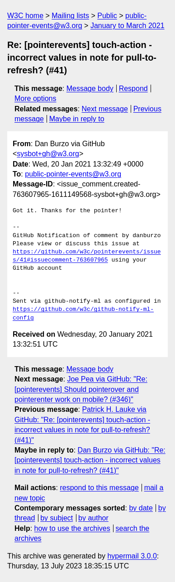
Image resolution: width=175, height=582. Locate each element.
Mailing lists (70, 15)
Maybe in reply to (76, 119)
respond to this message (99, 487)
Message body (90, 88)
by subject (56, 518)
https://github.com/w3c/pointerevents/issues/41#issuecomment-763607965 (87, 256)
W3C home (25, 15)
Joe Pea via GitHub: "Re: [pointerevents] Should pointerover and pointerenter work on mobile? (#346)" (80, 389)
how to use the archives (72, 528)
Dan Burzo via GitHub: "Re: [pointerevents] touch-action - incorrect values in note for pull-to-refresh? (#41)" (90, 460)
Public (107, 15)
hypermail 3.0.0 (131, 556)
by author (93, 518)
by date (140, 508)
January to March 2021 (127, 25)
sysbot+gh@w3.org (48, 153)
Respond (133, 88)
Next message (105, 109)
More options (35, 98)
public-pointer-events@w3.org (73, 174)
